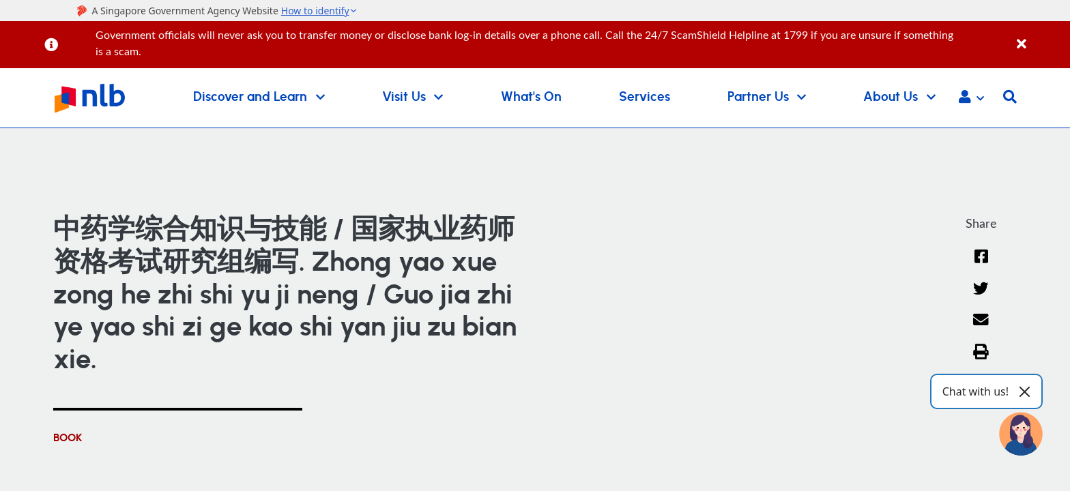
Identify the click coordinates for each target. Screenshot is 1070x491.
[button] (971, 98)
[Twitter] (981, 297)
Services (644, 97)
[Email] (981, 328)
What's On (531, 97)
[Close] (1041, 36)
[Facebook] (981, 265)
